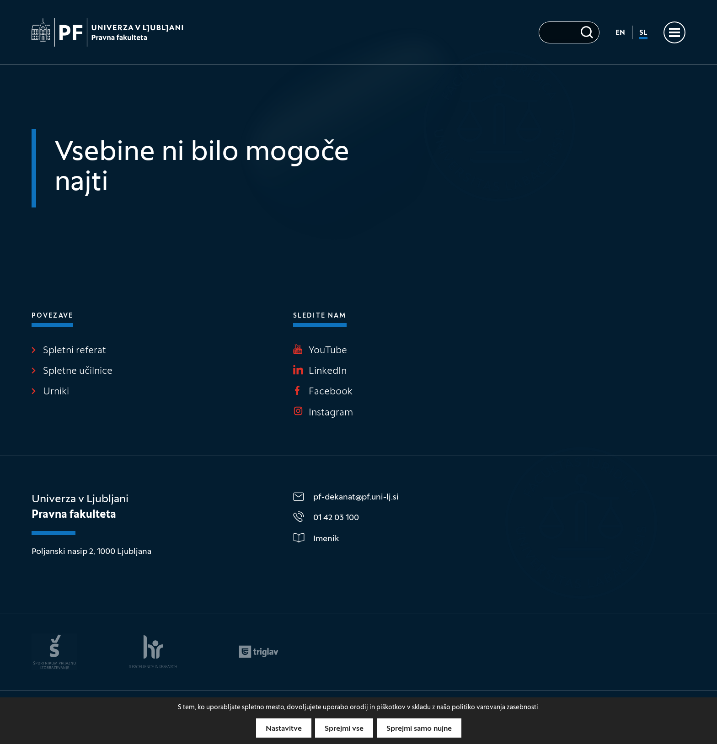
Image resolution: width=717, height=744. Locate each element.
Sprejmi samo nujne (419, 729)
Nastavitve (284, 729)
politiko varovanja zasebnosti (495, 708)
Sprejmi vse (344, 729)
